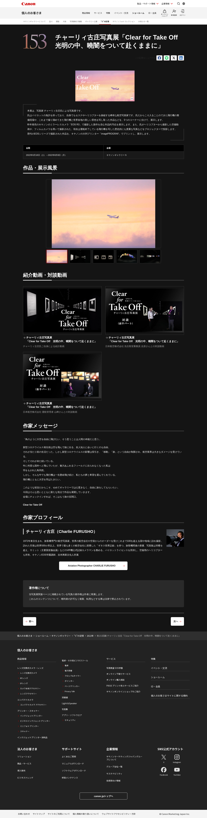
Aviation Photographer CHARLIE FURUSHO (91, 565)
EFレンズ (24, 683)
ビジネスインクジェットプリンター (35, 721)
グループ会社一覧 (114, 766)
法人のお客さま (27, 749)
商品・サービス (24, 763)
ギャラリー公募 (91, 21)
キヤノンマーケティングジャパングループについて (124, 758)
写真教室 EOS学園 (114, 668)
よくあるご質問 (69, 756)
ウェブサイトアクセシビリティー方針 (119, 813)
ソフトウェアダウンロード (74, 770)
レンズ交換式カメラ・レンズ (30, 668)
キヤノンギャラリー (61, 635)
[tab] (57, 256)
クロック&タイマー (73, 675)
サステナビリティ (114, 773)
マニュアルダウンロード (73, 763)
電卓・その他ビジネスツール (75, 660)
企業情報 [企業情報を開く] (165, 3)
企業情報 (112, 749)
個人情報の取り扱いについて (86, 813)
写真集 (65, 709)
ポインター (69, 681)
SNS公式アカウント (170, 749)
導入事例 (21, 770)
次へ (176, 621)
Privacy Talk (70, 691)
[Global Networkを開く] (183, 3)
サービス (98, 12)
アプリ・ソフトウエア (72, 715)
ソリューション (24, 756)
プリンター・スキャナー (28, 710)
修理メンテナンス (70, 777)
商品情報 (86, 12)
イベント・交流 (121, 12)
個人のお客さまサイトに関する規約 (169, 695)
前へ (31, 621)
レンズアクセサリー (28, 693)
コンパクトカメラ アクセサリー (33, 704)
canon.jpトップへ (103, 796)
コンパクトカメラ (25, 699)
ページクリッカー (72, 686)
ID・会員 (152, 12)
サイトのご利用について (59, 813)
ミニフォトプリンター (29, 726)
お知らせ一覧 (143, 21)
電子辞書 (68, 670)
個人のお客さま (32, 13)
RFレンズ (24, 678)
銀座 (57, 21)
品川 (50, 21)
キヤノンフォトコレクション (124, 21)
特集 (108, 12)
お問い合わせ (24, 813)
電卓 (66, 665)
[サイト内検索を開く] (178, 3)
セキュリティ (70, 720)
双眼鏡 (65, 697)
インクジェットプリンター (31, 715)
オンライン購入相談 (115, 679)
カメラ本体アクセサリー (30, 688)
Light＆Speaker (69, 703)
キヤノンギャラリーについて (34, 21)
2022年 (90, 635)
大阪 (64, 21)
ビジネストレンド (25, 777)
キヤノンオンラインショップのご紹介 (123, 691)
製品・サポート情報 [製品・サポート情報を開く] (146, 3)
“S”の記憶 (105, 21)
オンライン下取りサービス (118, 673)
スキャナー (24, 731)
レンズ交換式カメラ (28, 673)
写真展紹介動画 (76, 21)
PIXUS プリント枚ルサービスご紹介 (122, 685)
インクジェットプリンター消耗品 (32, 737)
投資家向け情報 (113, 780)
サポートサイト (72, 749)
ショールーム (138, 12)
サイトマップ (39, 813)
